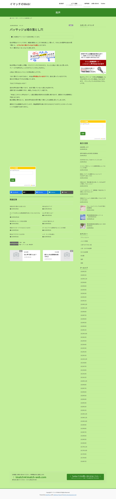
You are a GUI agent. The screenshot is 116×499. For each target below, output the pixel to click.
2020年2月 (83, 406)
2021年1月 (83, 377)
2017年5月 (83, 454)
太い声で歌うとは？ (47, 213)
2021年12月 (84, 359)
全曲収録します (84, 147)
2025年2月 (83, 297)
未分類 (82, 256)
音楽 (24, 242)
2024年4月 (83, 326)
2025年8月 (83, 282)
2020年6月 (83, 392)
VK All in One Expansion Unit (69, 495)
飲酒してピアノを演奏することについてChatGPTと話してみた (91, 175)
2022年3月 (83, 348)
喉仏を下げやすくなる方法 (17, 234)
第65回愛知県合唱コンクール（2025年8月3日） (95, 216)
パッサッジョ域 (24, 244)
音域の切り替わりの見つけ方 (18, 206)
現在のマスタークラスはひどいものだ (20, 228)
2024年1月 (83, 330)
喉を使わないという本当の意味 (18, 221)
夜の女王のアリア (47, 206)
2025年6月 (83, 286)
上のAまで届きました (48, 221)
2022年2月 (83, 352)
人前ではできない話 (86, 245)
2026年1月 (83, 275)
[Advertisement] (25, 151)
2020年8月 (83, 385)
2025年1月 (83, 301)
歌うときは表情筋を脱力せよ (51, 255)
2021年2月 (83, 374)
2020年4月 (83, 399)
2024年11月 (84, 308)
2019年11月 (84, 417)
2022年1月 (83, 355)
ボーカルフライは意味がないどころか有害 (54, 228)
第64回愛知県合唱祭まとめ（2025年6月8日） (96, 225)
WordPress (48, 495)
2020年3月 (83, 403)
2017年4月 (83, 458)
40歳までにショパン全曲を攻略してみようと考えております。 (93, 199)
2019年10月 (84, 421)
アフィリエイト (85, 237)
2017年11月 (84, 447)
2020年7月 (83, 388)
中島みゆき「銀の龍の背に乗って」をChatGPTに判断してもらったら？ (93, 183)
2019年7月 (83, 432)
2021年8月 (83, 363)
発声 (71, 25)
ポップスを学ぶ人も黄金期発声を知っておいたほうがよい (25, 214)
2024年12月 (84, 304)
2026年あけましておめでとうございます (91, 160)
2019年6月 (83, 436)
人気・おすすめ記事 (86, 248)
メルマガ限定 (84, 241)
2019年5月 (83, 439)
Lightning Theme (57, 495)
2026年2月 (83, 271)
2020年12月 (84, 381)
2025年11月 (84, 279)
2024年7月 (83, 315)
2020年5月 (83, 395)
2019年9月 (83, 425)
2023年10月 (84, 333)
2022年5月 (83, 341)
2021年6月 (83, 370)
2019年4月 (83, 443)
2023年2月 (83, 337)
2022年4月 (83, 344)
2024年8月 (83, 311)
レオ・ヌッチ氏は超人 (48, 234)
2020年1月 (83, 410)
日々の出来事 (84, 252)
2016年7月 (83, 461)
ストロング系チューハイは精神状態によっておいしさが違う (92, 167)
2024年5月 (83, 322)
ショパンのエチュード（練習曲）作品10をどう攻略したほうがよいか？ (93, 191)
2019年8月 (83, 428)
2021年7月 (83, 366)
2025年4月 (83, 290)
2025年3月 (83, 293)
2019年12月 (84, 414)
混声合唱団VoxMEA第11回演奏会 (89, 153)
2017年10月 (84, 450)
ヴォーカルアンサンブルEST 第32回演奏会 (96, 207)
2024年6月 (83, 319)
